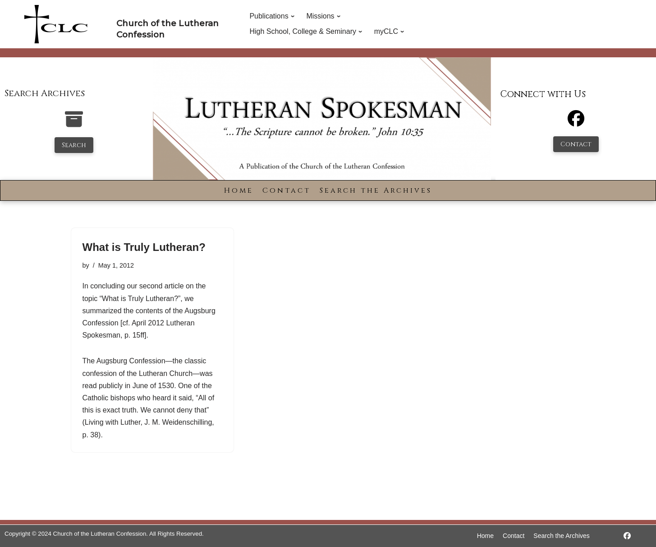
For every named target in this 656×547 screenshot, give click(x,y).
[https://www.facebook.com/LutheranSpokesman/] (627, 536)
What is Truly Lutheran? (144, 247)
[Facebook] (576, 122)
